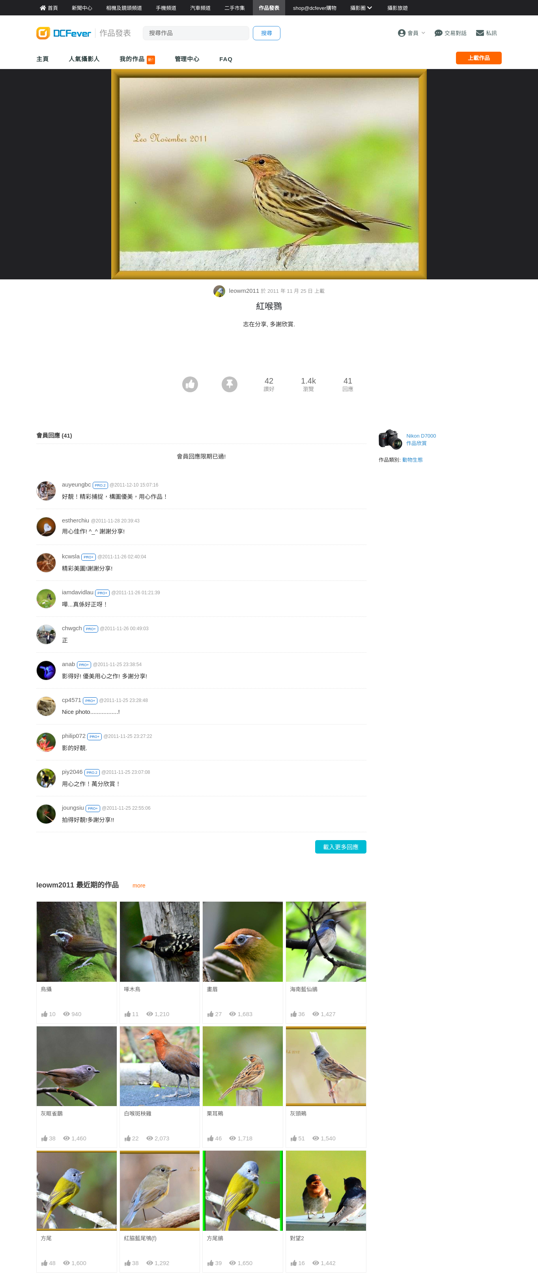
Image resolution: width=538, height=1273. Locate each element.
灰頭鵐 (298, 1113)
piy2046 (72, 771)
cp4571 (71, 699)
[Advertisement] (269, 355)
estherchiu (75, 520)
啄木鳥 (132, 989)
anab (68, 664)
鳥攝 (46, 989)
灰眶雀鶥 (52, 1113)
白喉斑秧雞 (137, 1113)
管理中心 (187, 59)
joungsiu (73, 807)
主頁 (42, 59)
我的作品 (137, 60)
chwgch (72, 628)
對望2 (297, 1238)
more (139, 885)
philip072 (74, 735)
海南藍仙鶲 (304, 989)
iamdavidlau (77, 592)
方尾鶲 (215, 1238)
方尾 (46, 1238)
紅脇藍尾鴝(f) (140, 1238)
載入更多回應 (341, 847)
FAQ (226, 59)
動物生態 (412, 460)
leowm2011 (237, 290)
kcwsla (71, 556)
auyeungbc (76, 484)
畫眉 (212, 989)
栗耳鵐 (215, 1113)
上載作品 (479, 58)
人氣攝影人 (84, 59)
